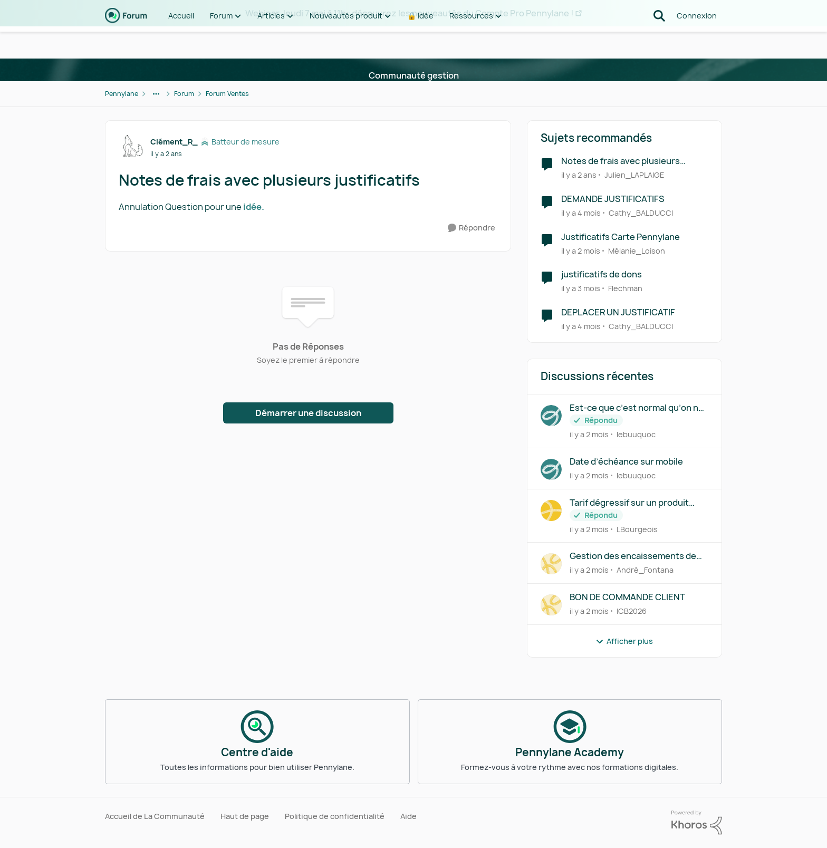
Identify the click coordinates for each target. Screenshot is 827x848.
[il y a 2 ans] (579, 174)
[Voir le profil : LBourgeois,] (551, 510)
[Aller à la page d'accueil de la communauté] (126, 42)
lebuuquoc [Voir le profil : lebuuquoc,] (636, 434)
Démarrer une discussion (308, 413)
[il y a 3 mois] (580, 288)
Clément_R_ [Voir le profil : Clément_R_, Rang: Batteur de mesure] (174, 142)
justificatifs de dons (601, 274)
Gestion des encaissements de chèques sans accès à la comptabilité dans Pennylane (633, 556)
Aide (408, 816)
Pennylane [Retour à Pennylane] (121, 93)
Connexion (697, 42)
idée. (253, 207)
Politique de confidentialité (334, 816)
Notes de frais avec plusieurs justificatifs (620, 161)
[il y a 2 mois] (580, 250)
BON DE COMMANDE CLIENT (627, 597)
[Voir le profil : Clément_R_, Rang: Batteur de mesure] (132, 147)
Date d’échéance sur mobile (626, 461)
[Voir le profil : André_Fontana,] (551, 563)
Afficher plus (624, 641)
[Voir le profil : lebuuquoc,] (551, 415)
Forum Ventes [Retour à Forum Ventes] (227, 93)
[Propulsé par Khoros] (696, 823)
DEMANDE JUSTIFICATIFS (613, 199)
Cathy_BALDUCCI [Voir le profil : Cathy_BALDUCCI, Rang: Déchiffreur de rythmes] (641, 213)
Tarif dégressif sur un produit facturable (629, 502)
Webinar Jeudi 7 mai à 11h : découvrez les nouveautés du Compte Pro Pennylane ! (409, 13)
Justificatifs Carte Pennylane (620, 237)
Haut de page (244, 816)
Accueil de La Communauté (155, 816)
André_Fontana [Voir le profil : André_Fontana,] (645, 570)
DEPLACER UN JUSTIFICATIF (618, 312)
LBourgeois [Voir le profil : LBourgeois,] (637, 529)
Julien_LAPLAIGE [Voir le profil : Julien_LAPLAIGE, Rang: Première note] (634, 175)
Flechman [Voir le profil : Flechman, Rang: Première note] (625, 288)
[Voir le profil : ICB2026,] (551, 604)
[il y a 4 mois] (581, 212)
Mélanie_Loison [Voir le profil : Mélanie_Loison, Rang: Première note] (636, 250)
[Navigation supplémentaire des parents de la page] (156, 93)
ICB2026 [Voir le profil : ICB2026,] (632, 611)
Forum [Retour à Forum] (184, 93)
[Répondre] (471, 228)
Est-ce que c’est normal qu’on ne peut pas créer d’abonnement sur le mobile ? (638, 407)
